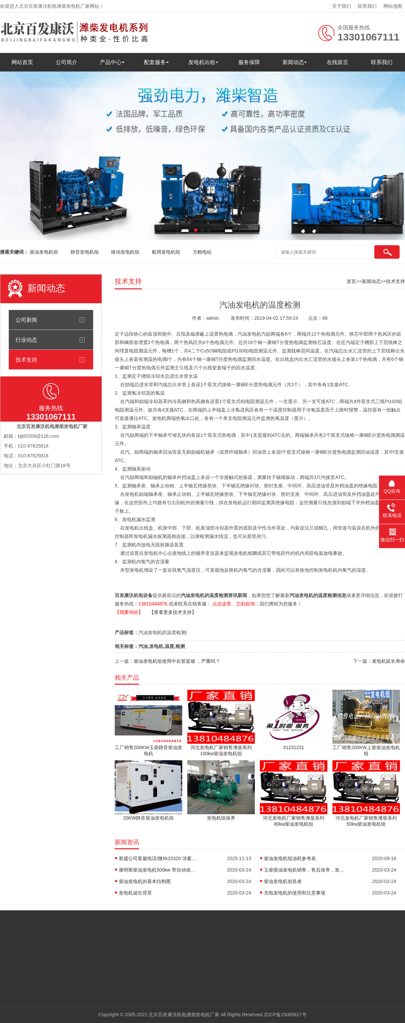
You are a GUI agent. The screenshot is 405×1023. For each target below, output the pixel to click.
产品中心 (111, 62)
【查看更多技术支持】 (172, 612)
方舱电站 (202, 252)
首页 (351, 281)
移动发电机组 (125, 252)
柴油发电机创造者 (283, 881)
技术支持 (26, 360)
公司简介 (66, 62)
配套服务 (155, 62)
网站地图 (392, 6)
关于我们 (341, 6)
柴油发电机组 (44, 252)
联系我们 (367, 6)
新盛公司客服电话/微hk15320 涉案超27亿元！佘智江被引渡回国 (159, 858)
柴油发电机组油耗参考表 (290, 858)
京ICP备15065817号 (285, 1014)
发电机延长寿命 (388, 661)
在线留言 (337, 62)
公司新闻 (26, 320)
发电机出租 (201, 62)
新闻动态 (293, 62)
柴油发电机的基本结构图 (145, 881)
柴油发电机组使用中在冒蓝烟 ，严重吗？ (177, 661)
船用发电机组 (166, 252)
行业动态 (26, 340)
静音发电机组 (85, 252)
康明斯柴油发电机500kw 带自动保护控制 (159, 870)
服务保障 (249, 62)
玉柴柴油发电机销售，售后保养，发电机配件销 (304, 870)
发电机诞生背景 (135, 893)
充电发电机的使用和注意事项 (294, 893)
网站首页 (22, 62)
